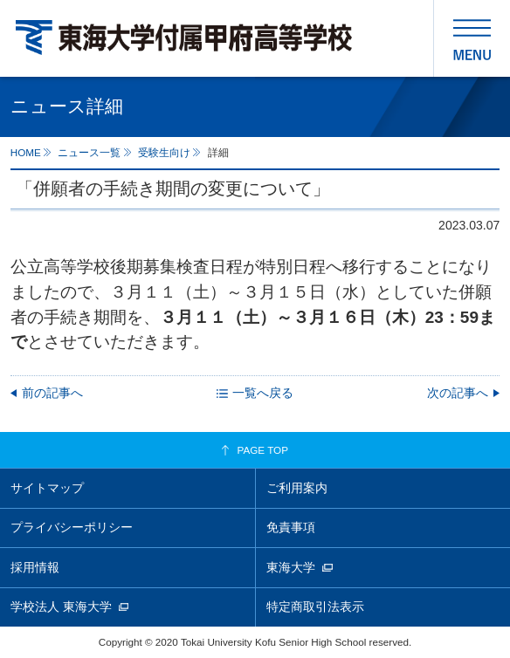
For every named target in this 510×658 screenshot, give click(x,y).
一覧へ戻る (262, 393)
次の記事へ (457, 393)
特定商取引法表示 (315, 606)
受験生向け (164, 152)
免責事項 (290, 527)
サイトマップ (47, 488)
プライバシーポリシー (71, 527)
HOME (25, 152)
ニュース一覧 (89, 152)
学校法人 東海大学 (61, 606)
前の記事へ (52, 393)
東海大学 (290, 567)
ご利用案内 (296, 488)
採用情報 (34, 567)
